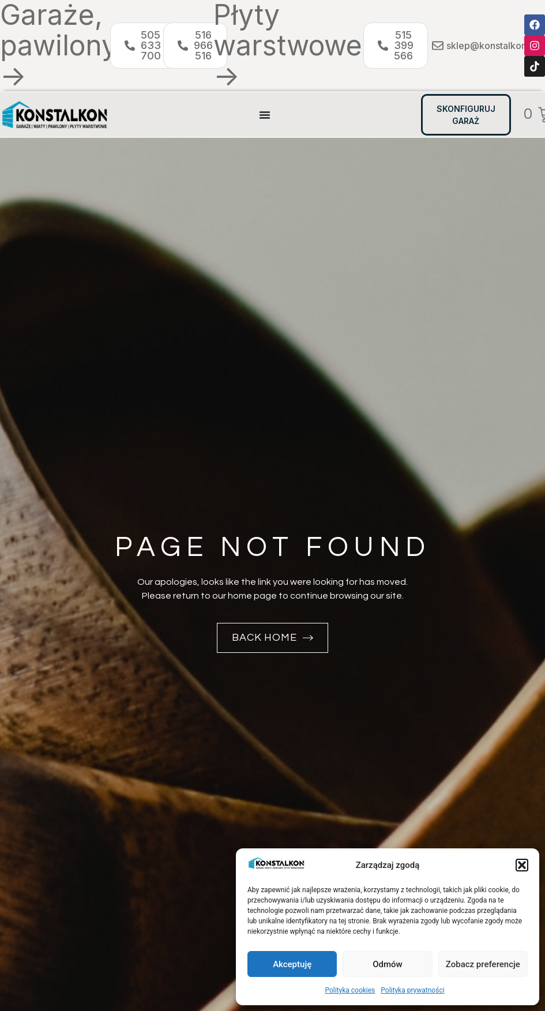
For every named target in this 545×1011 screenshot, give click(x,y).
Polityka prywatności (412, 990)
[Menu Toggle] (264, 115)
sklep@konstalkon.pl (491, 45)
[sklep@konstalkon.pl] (437, 45)
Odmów (388, 964)
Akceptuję (292, 964)
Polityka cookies (350, 990)
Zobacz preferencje (483, 964)
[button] (522, 865)
